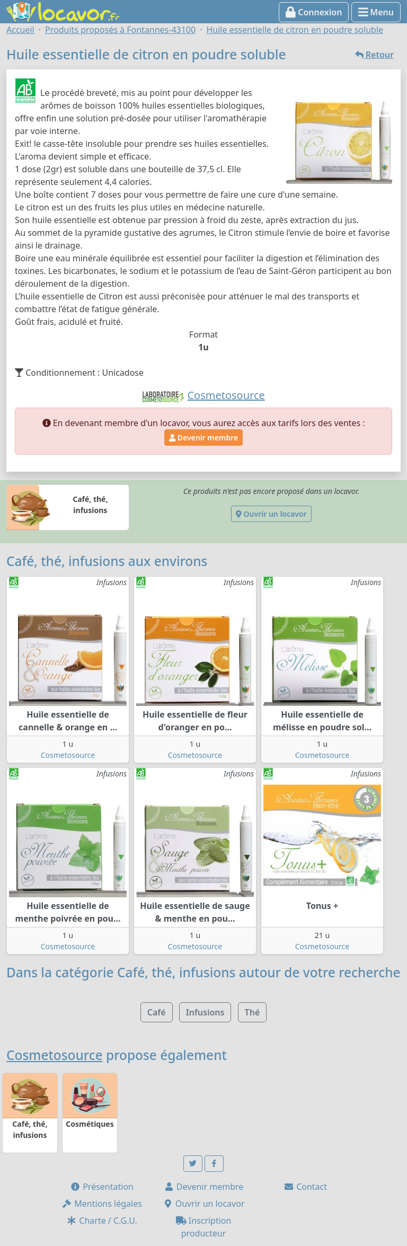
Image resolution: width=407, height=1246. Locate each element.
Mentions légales (101, 1203)
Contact (305, 1186)
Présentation (102, 1186)
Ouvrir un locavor (271, 514)
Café (156, 1012)
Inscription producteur (204, 1227)
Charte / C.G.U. (101, 1220)
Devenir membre (203, 437)
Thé (252, 1012)
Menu (376, 12)
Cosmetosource (68, 755)
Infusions (205, 1012)
